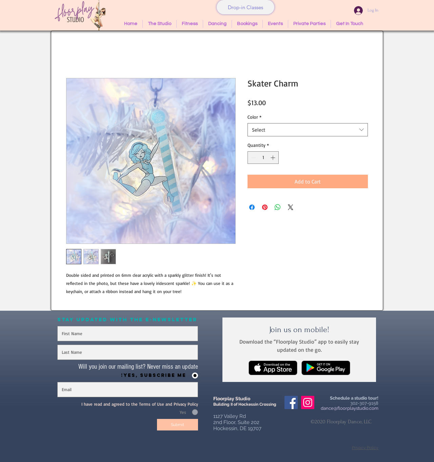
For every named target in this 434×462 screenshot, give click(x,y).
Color (254, 117)
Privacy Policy (365, 447)
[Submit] (177, 424)
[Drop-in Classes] (245, 7)
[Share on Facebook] (252, 207)
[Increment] (273, 157)
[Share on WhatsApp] (278, 207)
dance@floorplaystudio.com (349, 408)
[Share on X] (291, 207)
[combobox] (308, 129)
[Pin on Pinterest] (265, 207)
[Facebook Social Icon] (291, 402)
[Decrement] (253, 157)
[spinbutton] (263, 157)
